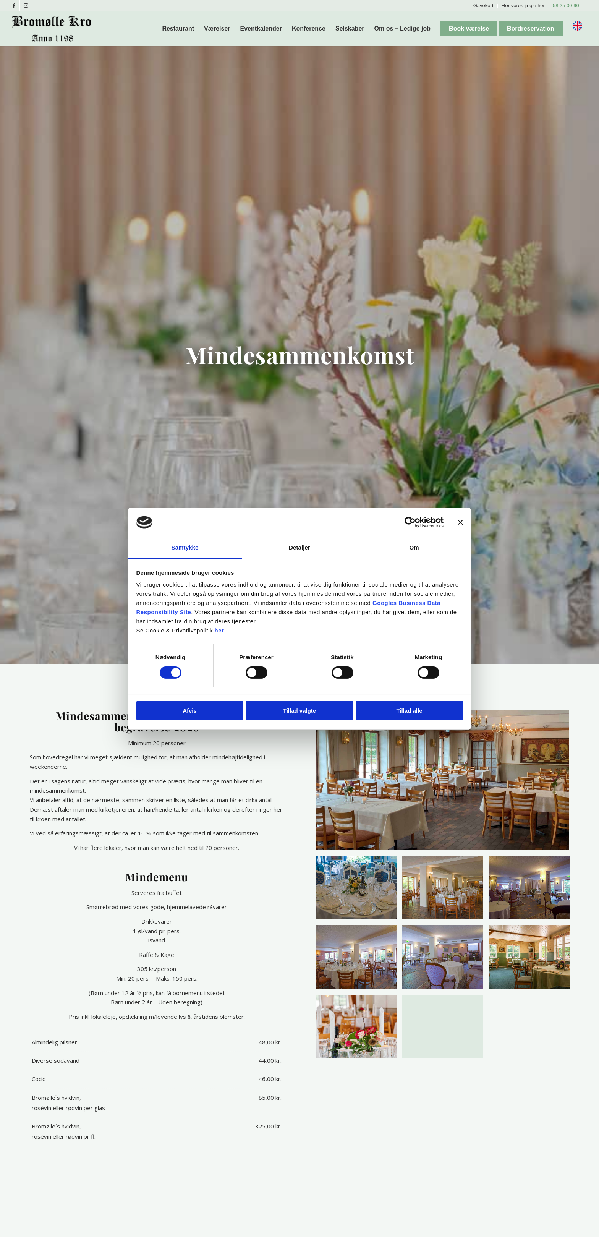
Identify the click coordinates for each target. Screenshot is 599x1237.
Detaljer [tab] (299, 547)
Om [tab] (414, 547)
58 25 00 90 (566, 5)
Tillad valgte (299, 710)
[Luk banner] (460, 522)
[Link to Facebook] (13, 5)
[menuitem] (483, 6)
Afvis (190, 710)
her (219, 630)
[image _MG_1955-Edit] (445, 890)
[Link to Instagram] (25, 5)
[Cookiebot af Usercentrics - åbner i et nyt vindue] (410, 522)
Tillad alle (409, 710)
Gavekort (483, 5)
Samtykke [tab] (185, 547)
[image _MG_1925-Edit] (359, 890)
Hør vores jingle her (523, 5)
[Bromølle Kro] (54, 28)
